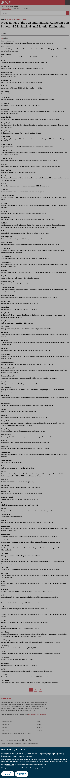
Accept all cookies (8, 774)
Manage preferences (7, 768)
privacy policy (10, 765)
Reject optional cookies (22, 774)
